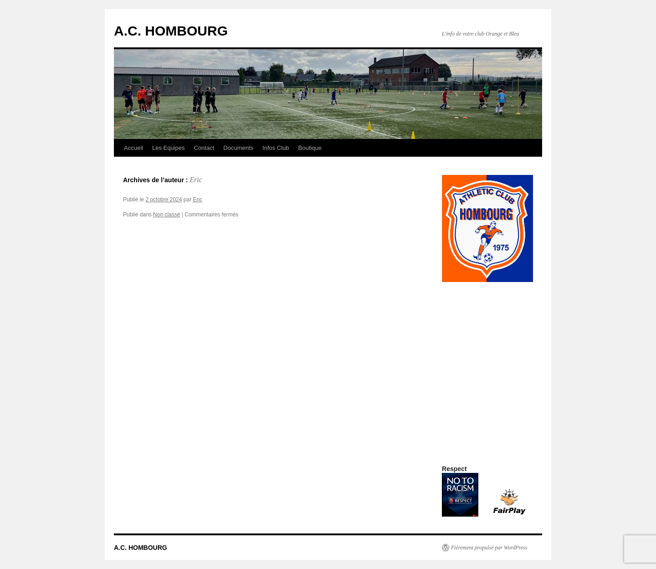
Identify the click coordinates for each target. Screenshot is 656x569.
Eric (196, 180)
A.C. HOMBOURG (171, 30)
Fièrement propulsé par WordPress (489, 547)
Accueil (133, 147)
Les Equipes (168, 147)
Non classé (166, 214)
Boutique (310, 147)
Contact (204, 147)
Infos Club (275, 147)
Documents (238, 147)
